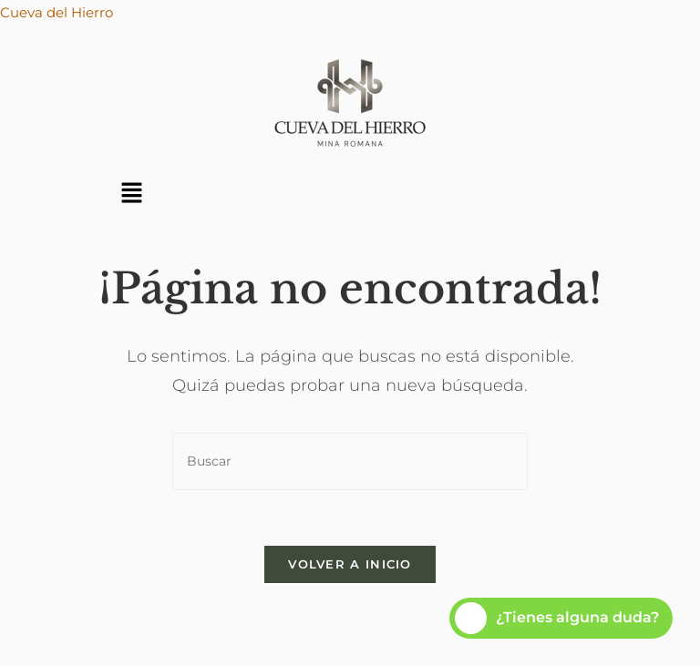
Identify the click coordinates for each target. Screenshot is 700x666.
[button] (131, 194)
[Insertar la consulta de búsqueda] (350, 461)
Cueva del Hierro (56, 12)
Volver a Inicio (350, 564)
